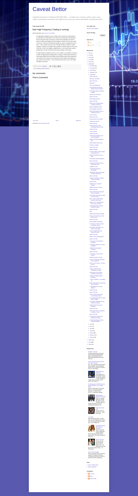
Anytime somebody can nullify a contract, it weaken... (97, 178)
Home (57, 120)
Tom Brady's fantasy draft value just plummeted (100, 427)
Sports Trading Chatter (93, 465)
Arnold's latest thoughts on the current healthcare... (96, 136)
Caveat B (92, 473)
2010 (90, 61)
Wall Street (47, 68)
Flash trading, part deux (95, 98)
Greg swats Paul (93, 131)
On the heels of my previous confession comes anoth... (96, 273)
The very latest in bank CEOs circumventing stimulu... (96, 295)
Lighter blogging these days (96, 106)
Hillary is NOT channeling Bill (96, 236)
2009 (90, 64)
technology (39, 68)
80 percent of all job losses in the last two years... (97, 216)
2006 (90, 344)
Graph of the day (93, 129)
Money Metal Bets (92, 467)
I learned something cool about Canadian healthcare (96, 320)
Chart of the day (93, 114)
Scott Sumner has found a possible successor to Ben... (97, 196)
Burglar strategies (93, 149)
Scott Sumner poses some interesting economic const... (97, 126)
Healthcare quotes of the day (96, 187)
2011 (90, 59)
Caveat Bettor (50, 9)
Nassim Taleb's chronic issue (96, 142)
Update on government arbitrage (97, 213)
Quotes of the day (93, 76)
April (91, 330)
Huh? (91, 211)
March (91, 333)
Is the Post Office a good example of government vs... (97, 152)
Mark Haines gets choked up (100, 372)
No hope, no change (94, 145)
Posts (90, 42)
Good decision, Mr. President (96, 119)
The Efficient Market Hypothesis (97, 158)
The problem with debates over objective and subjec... (96, 228)
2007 (90, 342)
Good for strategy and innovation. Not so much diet (97, 260)
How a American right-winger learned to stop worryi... (96, 199)
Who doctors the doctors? (95, 94)
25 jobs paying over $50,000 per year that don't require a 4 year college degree (96, 385)
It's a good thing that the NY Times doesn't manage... (97, 298)
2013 (90, 55)
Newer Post (35, 120)
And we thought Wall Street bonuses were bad (96, 231)
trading (42, 68)
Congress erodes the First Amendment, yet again (95, 269)
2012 (90, 57)
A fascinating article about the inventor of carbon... (96, 206)
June (91, 326)
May (91, 328)
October (92, 70)
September (92, 72)
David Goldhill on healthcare (96, 221)
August (91, 74)
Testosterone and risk (94, 121)
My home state (93, 181)
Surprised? (92, 83)
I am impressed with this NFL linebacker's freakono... (96, 317)
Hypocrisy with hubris (95, 78)
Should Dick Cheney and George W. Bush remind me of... (97, 173)
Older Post (78, 120)
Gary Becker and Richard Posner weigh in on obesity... (97, 302)
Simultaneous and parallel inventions (95, 248)
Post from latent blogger (93, 452)
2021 (90, 53)
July (91, 324)
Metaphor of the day (92, 351)
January (92, 337)
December (92, 65)
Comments (91, 45)
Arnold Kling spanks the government (95, 169)
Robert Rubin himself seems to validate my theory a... (96, 112)
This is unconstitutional (95, 85)
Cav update (90, 417)
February (92, 335)
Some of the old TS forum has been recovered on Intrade (96, 362)
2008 (90, 340)
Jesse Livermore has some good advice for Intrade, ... (97, 192)
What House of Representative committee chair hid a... (96, 104)
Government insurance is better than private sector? (97, 163)
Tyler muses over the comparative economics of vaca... (97, 311)
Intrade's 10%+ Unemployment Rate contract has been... (97, 203)
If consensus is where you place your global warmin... (97, 224)
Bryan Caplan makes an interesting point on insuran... (97, 283)
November (92, 68)
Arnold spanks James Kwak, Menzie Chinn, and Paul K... (97, 88)
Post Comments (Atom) (44, 123)
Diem (91, 476)
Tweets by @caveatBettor (92, 28)
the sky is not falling (49, 33)
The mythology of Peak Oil (96, 109)
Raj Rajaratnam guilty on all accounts (100, 396)
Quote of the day (93, 81)
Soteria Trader (93, 478)
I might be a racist (94, 166)
